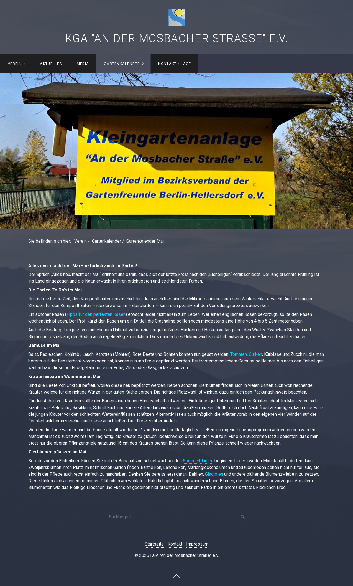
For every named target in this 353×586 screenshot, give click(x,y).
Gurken (255, 354)
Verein (15, 64)
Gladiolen (214, 474)
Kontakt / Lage (174, 64)
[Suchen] (242, 517)
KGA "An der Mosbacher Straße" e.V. (176, 38)
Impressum (197, 544)
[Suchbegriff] (176, 517)
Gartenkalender (122, 64)
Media (83, 64)
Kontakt (175, 544)
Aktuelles (51, 64)
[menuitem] (16, 63)
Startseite (154, 544)
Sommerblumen (198, 460)
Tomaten (238, 354)
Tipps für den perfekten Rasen (96, 314)
